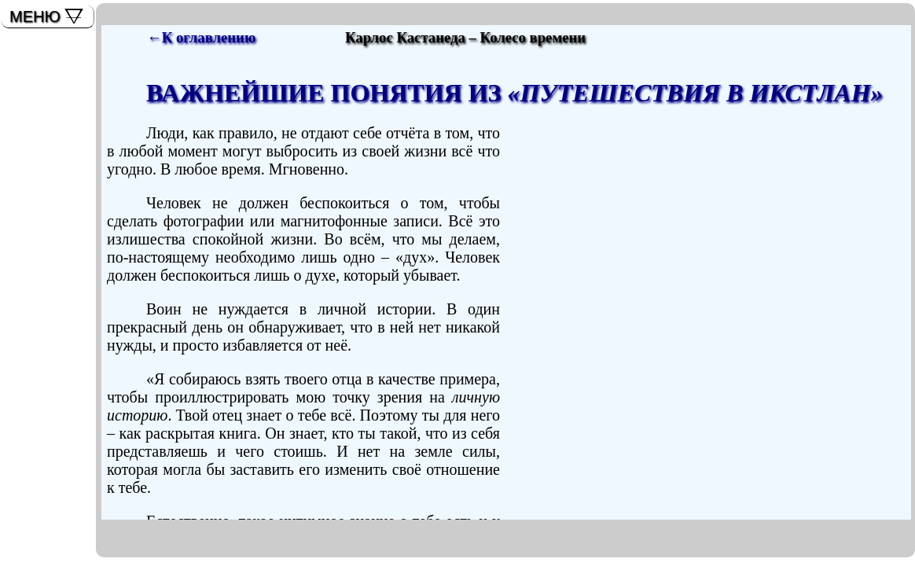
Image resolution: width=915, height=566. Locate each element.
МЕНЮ (35, 16)
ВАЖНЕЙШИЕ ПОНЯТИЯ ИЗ (515, 93)
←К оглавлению (201, 37)
